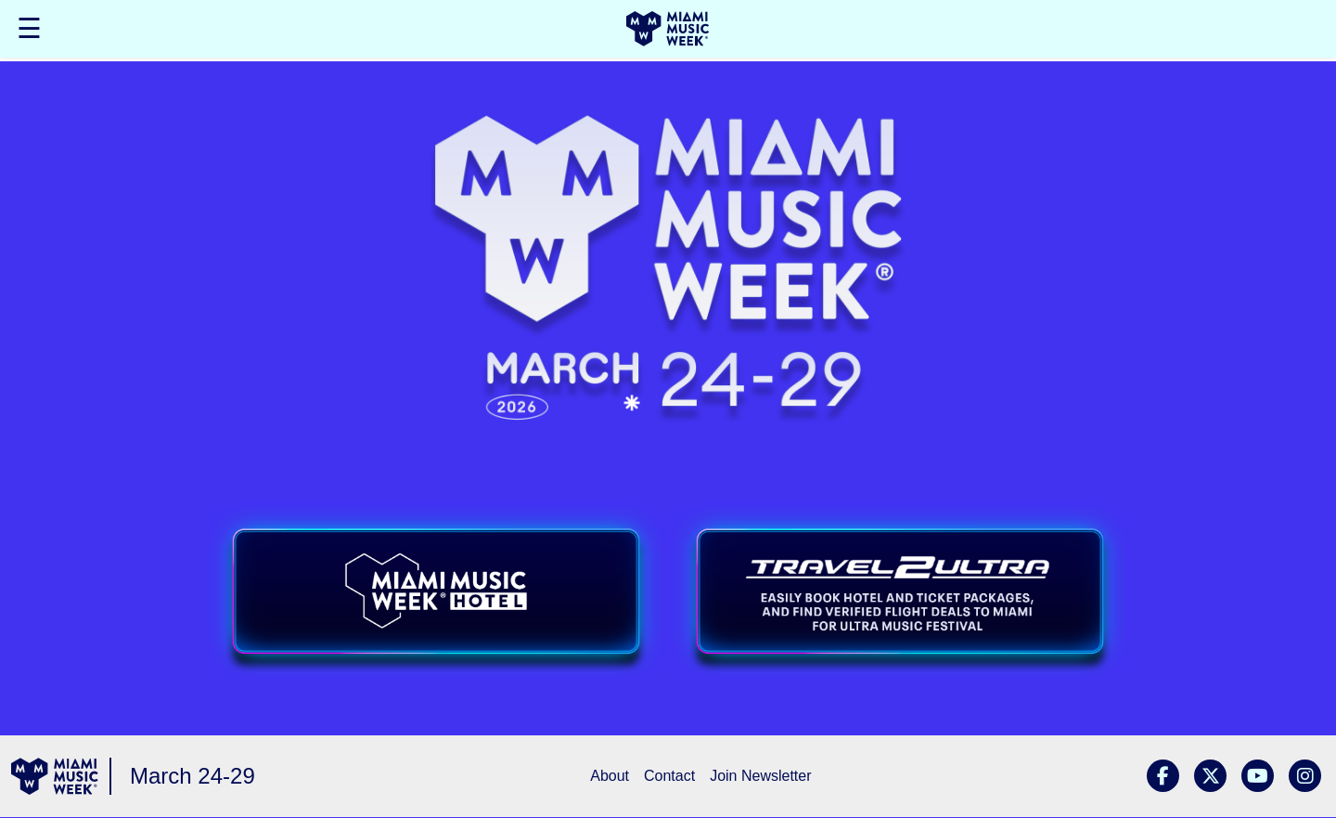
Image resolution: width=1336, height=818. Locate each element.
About (609, 776)
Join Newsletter (760, 776)
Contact (669, 776)
